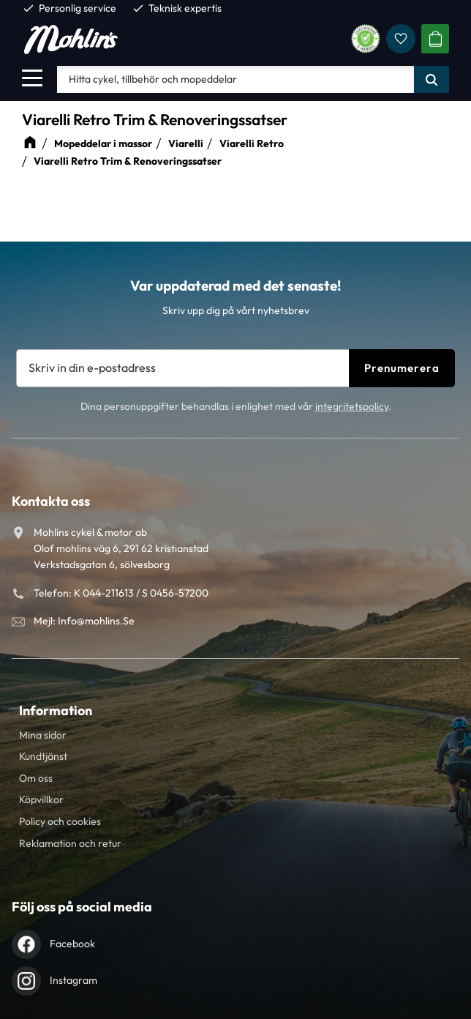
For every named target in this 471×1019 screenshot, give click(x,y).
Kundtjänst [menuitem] (43, 756)
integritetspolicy (351, 406)
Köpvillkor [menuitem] (41, 799)
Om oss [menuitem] (36, 778)
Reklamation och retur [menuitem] (70, 843)
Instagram (73, 980)
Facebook (72, 943)
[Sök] (431, 79)
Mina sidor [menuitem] (43, 735)
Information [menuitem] (55, 710)
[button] (32, 77)
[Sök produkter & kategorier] (235, 79)
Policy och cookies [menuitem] (60, 821)
